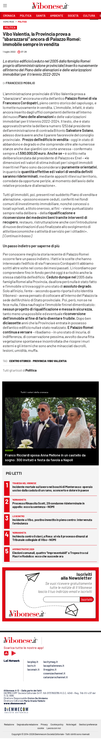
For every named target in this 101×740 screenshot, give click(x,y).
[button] (94, 23)
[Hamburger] (5, 6)
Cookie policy (56, 724)
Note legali (71, 724)
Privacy (44, 724)
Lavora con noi (54, 728)
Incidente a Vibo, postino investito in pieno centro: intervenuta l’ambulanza (52, 521)
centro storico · (20, 361)
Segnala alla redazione (27, 724)
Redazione (9, 724)
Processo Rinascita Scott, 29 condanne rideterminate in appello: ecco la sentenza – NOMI (48, 504)
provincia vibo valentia (50, 361)
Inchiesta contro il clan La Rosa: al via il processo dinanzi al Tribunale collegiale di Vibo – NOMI (50, 537)
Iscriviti (87, 599)
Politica (22, 21)
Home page (8, 21)
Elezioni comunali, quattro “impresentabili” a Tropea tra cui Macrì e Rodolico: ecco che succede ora (50, 554)
